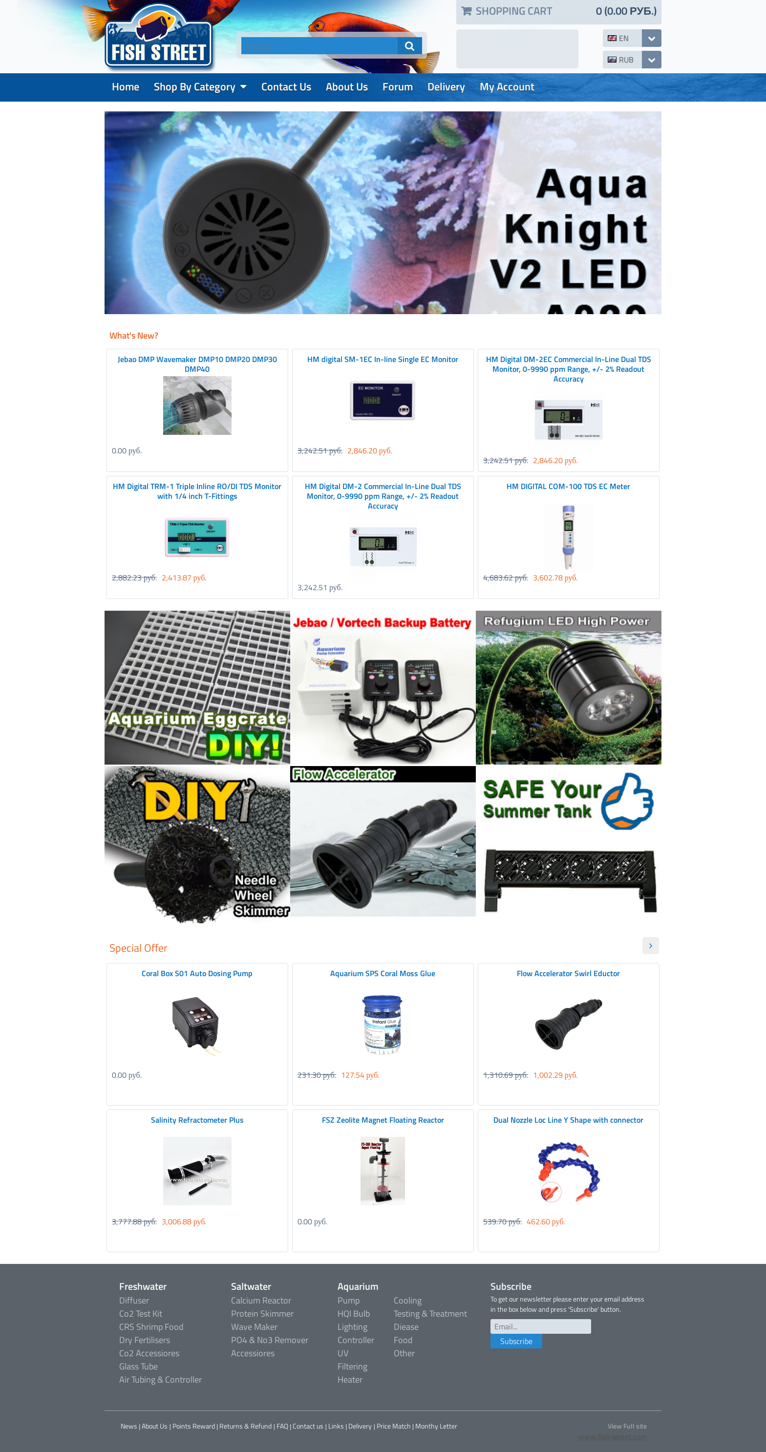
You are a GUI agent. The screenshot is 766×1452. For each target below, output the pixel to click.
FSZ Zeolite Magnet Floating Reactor (383, 1120)
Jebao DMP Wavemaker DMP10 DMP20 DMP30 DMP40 (197, 364)
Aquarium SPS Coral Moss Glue (382, 973)
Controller (356, 1339)
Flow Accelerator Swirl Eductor (568, 973)
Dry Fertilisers (144, 1339)
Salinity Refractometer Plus (197, 1120)
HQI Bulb (354, 1313)
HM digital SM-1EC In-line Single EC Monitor (382, 359)
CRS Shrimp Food (151, 1326)
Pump (349, 1300)
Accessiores (253, 1353)
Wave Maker (254, 1326)
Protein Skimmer (262, 1313)
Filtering (352, 1366)
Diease (406, 1326)
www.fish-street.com (612, 1436)
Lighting (352, 1326)
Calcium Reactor (261, 1300)
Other (404, 1353)
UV (343, 1353)
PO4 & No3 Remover (269, 1339)
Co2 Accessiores (149, 1353)
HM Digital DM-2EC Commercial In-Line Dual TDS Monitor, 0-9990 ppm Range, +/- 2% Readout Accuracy (568, 368)
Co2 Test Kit (140, 1313)
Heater (350, 1379)
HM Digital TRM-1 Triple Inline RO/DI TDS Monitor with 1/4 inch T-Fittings (197, 491)
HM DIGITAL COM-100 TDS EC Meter (568, 486)
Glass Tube (138, 1366)
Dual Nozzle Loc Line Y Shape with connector (568, 1120)
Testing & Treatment (430, 1313)
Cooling (408, 1300)
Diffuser (134, 1300)
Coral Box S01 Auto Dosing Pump (197, 973)
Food (403, 1339)
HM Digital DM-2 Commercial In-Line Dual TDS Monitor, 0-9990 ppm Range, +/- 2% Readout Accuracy (383, 496)
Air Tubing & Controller (160, 1379)
